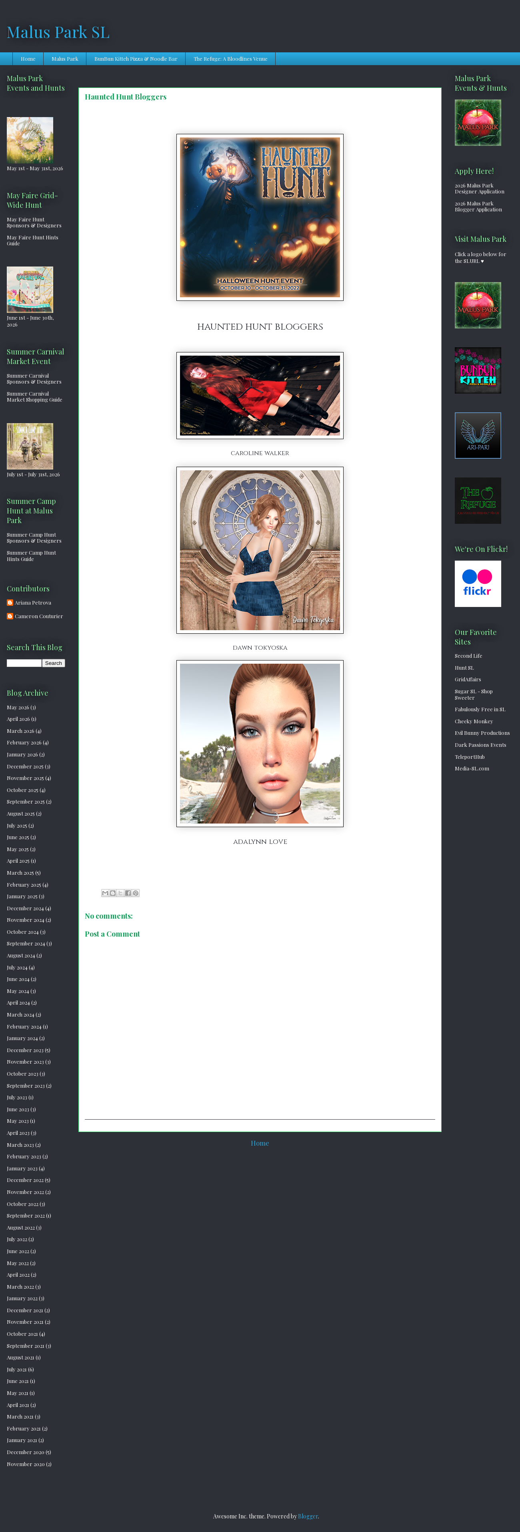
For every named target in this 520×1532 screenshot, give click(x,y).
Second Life (468, 655)
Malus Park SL (58, 31)
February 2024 (24, 1026)
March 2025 (20, 872)
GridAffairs (468, 679)
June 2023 (18, 1109)
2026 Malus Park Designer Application (479, 188)
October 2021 (22, 1333)
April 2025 (18, 860)
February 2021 (24, 1428)
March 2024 (20, 1014)
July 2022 (17, 1239)
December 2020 (25, 1451)
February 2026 (24, 742)
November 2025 (25, 777)
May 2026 (18, 707)
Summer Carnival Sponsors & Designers (34, 378)
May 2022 (18, 1262)
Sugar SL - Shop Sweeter (474, 694)
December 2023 (25, 1050)
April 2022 (18, 1274)
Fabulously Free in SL (480, 709)
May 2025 (18, 849)
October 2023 (22, 1073)
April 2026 (18, 718)
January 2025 (22, 896)
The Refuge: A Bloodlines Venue (231, 58)
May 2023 (18, 1120)
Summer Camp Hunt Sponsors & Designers (34, 537)
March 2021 (20, 1416)
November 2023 (25, 1061)
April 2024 (18, 1002)
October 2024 (23, 931)
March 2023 (20, 1144)
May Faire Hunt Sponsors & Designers (34, 222)
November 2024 (25, 919)
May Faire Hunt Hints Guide (32, 240)
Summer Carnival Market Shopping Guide (34, 396)
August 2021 (20, 1357)
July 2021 (17, 1369)
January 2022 (22, 1298)
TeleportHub (470, 756)
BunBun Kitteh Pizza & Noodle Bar (136, 58)
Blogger (308, 1516)
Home (28, 58)
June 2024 (18, 978)
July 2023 (17, 1097)
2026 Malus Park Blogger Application (478, 206)
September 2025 (26, 801)
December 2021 (25, 1310)
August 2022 (21, 1227)
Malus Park (65, 58)
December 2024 (25, 908)
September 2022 (26, 1215)
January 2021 (22, 1439)
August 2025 (21, 813)
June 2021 (18, 1380)
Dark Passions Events (480, 744)
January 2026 (22, 754)
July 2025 (17, 825)
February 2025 (24, 884)
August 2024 (21, 955)
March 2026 (20, 730)
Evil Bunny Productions (482, 732)
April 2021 (18, 1404)
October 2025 (22, 789)
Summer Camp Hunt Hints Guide (31, 555)
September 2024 (26, 943)
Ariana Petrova (33, 602)
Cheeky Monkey (474, 721)
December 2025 (25, 766)
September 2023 (26, 1085)
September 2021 (25, 1345)
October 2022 (22, 1203)
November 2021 (25, 1321)
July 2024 (17, 967)
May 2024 (18, 990)
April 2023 (18, 1132)
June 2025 (18, 837)
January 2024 (22, 1038)
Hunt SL (464, 667)
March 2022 (20, 1286)
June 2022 (18, 1250)
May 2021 (17, 1392)
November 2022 (25, 1191)
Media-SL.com (472, 768)
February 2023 (24, 1156)
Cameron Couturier (39, 616)
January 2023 (22, 1168)
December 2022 (25, 1179)
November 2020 (26, 1463)
